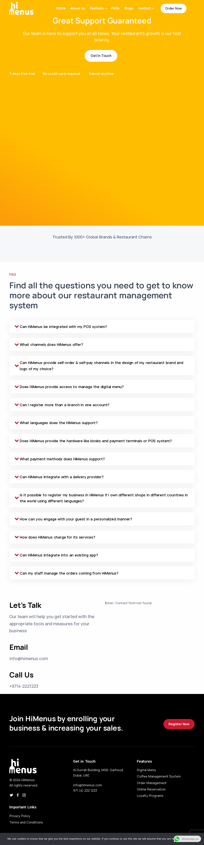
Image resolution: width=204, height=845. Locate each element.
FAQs (115, 8)
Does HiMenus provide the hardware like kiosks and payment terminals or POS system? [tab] (93, 441)
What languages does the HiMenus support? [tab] (56, 423)
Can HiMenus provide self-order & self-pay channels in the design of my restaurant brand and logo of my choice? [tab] (99, 365)
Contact (144, 8)
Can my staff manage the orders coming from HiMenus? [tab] (66, 573)
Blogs (129, 8)
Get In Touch (101, 55)
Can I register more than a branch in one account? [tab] (62, 405)
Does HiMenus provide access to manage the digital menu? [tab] (69, 387)
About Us (77, 8)
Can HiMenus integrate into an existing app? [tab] (56, 555)
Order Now (173, 8)
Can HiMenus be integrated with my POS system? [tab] (61, 327)
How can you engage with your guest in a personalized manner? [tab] (73, 519)
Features (97, 8)
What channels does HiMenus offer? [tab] (49, 345)
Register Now (179, 724)
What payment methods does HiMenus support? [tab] (60, 459)
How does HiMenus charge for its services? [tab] (55, 537)
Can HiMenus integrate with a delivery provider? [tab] (59, 477)
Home (61, 8)
